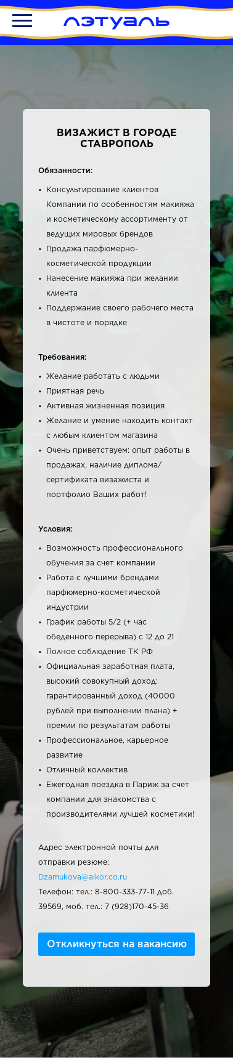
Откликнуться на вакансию (117, 944)
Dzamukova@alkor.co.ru (82, 876)
